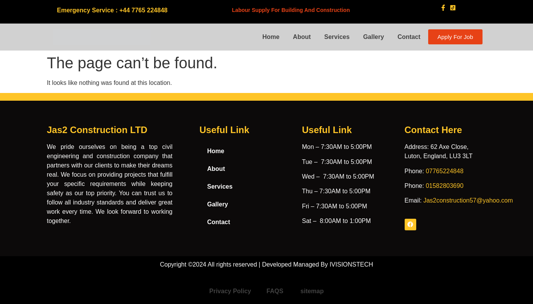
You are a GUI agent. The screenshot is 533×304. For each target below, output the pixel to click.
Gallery (373, 37)
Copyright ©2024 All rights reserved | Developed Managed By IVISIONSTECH (266, 264)
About (302, 37)
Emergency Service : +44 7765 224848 (112, 10)
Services (337, 37)
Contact (408, 37)
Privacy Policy (230, 291)
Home (270, 37)
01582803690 (445, 185)
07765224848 (445, 171)
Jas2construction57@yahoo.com (468, 200)
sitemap (312, 291)
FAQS (276, 291)
